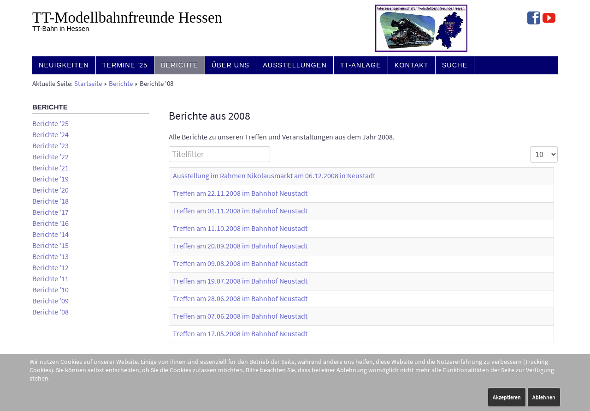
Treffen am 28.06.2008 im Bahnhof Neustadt (240, 298)
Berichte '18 (50, 201)
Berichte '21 (50, 167)
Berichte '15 (50, 245)
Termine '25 (125, 65)
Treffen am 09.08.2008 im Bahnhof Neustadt (240, 263)
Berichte (179, 65)
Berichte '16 (50, 223)
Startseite (88, 83)
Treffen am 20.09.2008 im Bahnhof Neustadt (240, 245)
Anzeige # (530, 146)
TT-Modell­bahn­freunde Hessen (127, 17)
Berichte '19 (50, 178)
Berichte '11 (50, 278)
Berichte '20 (50, 189)
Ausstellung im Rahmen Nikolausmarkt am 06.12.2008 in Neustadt (274, 175)
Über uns (230, 65)
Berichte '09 (50, 300)
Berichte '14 (50, 234)
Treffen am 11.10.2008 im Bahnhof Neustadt (240, 228)
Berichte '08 (50, 311)
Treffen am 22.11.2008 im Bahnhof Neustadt (240, 193)
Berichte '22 (50, 156)
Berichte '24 (50, 134)
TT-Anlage (360, 65)
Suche (454, 65)
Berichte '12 (50, 267)
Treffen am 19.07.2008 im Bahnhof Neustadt (240, 280)
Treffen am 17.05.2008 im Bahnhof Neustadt (240, 333)
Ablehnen (543, 396)
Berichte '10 (50, 289)
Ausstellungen (295, 65)
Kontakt (412, 65)
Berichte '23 (50, 145)
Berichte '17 (50, 212)
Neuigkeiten (64, 65)
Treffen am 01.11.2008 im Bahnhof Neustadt (240, 210)
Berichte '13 (50, 256)
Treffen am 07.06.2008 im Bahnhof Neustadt (240, 315)
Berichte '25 (50, 123)
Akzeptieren (507, 396)
